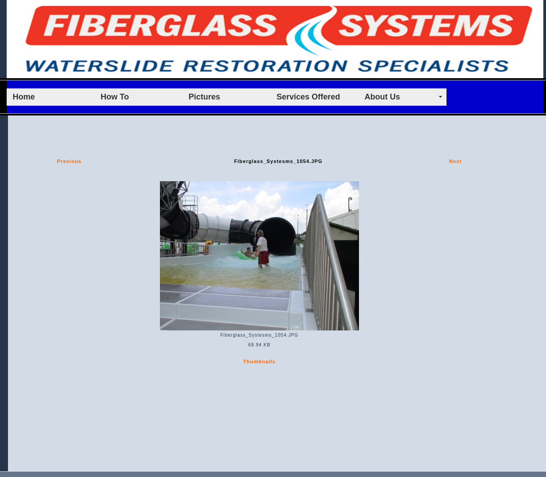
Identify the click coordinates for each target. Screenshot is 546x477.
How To (115, 96)
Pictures (204, 96)
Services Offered (308, 96)
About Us (382, 96)
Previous (69, 161)
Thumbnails (259, 361)
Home (24, 96)
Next (455, 161)
